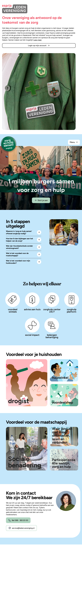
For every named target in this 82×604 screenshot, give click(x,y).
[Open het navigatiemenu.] (74, 142)
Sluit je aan (41, 200)
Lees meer (37, 40)
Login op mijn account (39, 45)
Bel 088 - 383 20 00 (18, 520)
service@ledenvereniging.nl (21, 528)
